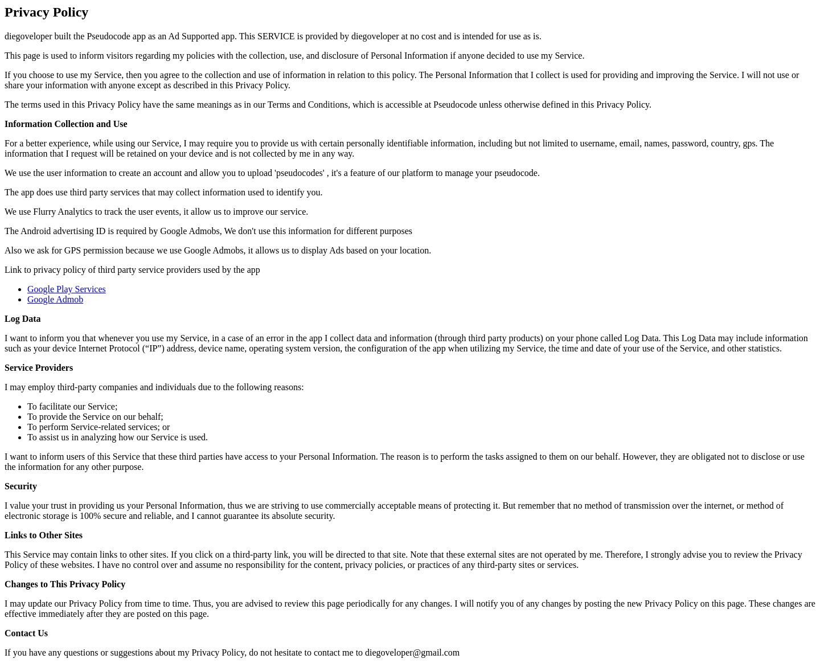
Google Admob (55, 299)
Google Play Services (66, 289)
